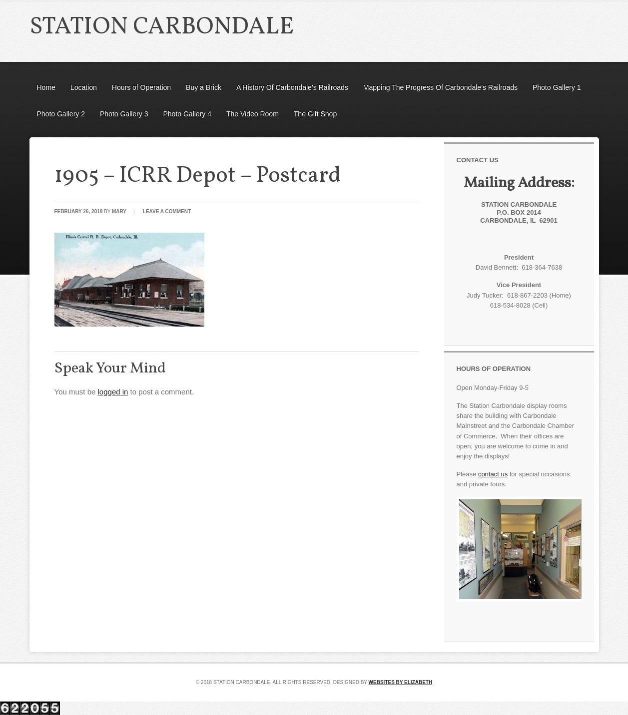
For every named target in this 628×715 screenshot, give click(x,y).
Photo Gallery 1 (557, 87)
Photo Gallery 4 (187, 114)
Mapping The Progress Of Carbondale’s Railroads (440, 87)
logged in (113, 391)
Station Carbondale (161, 27)
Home (46, 87)
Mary (119, 211)
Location (83, 87)
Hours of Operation (141, 87)
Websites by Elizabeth (401, 682)
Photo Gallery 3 (124, 114)
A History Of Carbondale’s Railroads (292, 87)
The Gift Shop (315, 114)
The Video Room (252, 114)
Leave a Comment (167, 211)
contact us (493, 474)
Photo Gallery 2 (61, 114)
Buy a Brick (203, 87)
